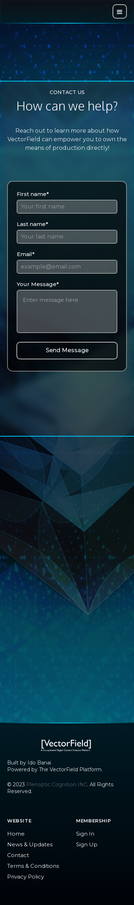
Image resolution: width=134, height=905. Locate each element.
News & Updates (30, 844)
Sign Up (87, 844)
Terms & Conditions (33, 865)
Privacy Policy (25, 876)
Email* (26, 254)
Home (16, 833)
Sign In (85, 833)
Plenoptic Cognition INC (56, 784)
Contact (18, 855)
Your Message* (38, 284)
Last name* (32, 224)
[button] (120, 11)
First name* (33, 194)
